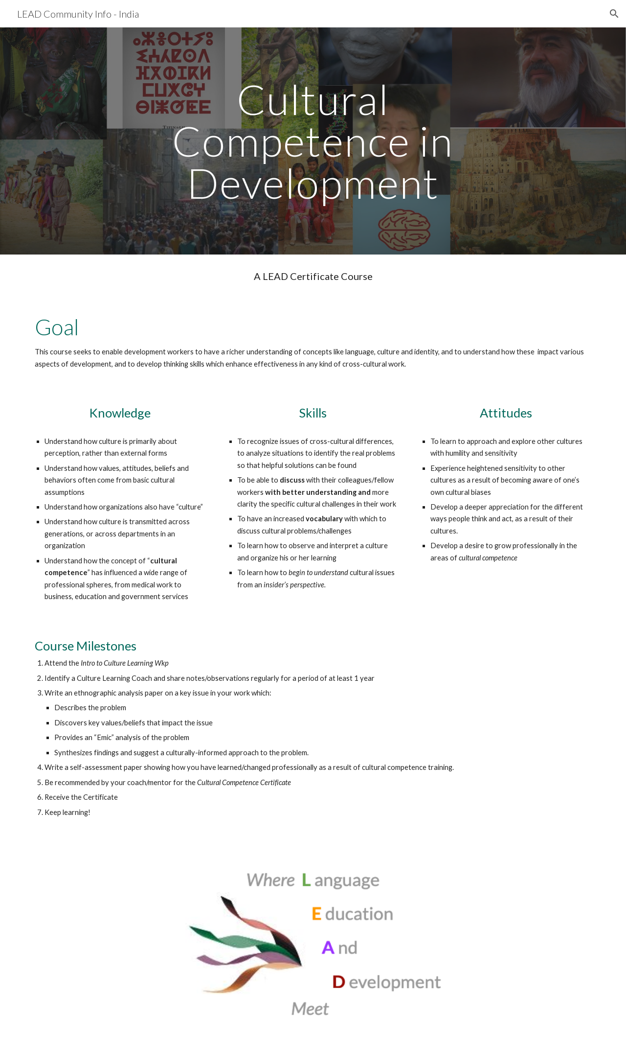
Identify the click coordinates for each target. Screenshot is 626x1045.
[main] (313, 141)
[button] (614, 13)
